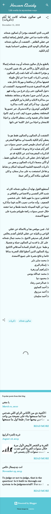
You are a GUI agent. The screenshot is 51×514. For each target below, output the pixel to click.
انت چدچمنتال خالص (12, 467)
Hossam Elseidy (23, 5)
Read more (41, 426)
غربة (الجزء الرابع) (11, 435)
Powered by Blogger (25, 503)
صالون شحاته (25, 321)
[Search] (47, 5)
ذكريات (12, 321)
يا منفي (5, 402)
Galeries (31, 509)
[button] (47, 18)
